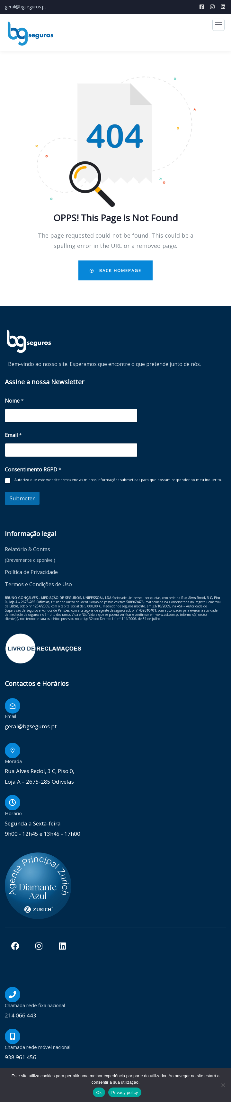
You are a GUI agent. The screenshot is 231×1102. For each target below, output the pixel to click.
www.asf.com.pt (167, 614)
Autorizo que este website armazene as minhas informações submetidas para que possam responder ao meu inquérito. (118, 480)
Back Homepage (115, 270)
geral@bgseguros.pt (25, 7)
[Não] (223, 1085)
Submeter (22, 498)
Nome (14, 401)
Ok (99, 1092)
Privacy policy (124, 1092)
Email (13, 435)
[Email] (12, 706)
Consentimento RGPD (33, 470)
